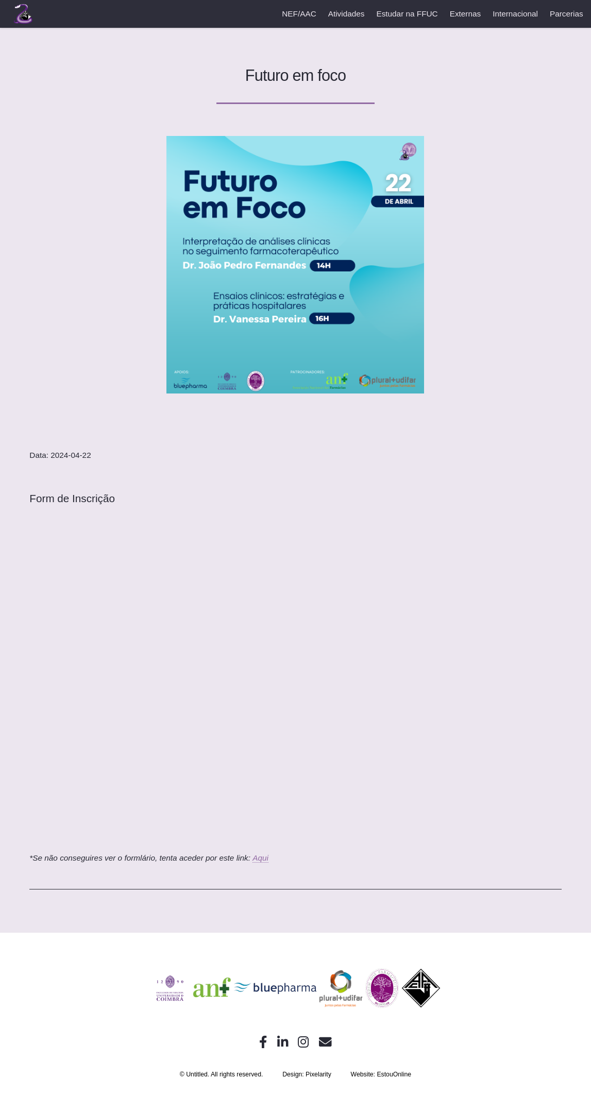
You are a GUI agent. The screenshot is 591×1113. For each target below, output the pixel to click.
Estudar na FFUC (406, 13)
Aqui (260, 857)
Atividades (346, 13)
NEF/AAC (299, 13)
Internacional (515, 13)
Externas (465, 13)
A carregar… (295, 684)
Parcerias (566, 13)
